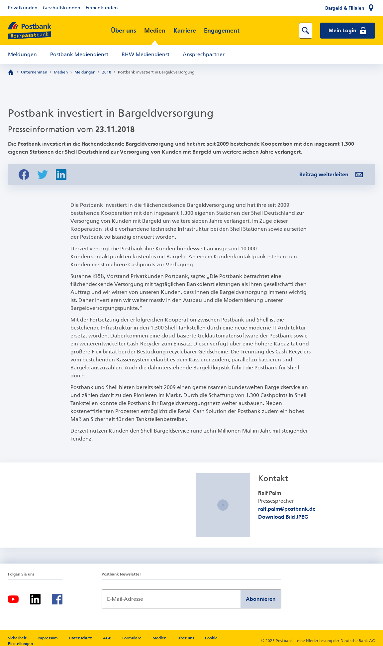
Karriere (184, 30)
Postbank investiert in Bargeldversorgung (156, 72)
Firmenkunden (102, 8)
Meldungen (22, 54)
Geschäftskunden (61, 8)
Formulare (132, 638)
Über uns (123, 30)
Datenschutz (81, 638)
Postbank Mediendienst (79, 54)
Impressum (48, 638)
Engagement (221, 30)
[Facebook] (57, 599)
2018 (106, 72)
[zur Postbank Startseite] (29, 31)
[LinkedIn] (35, 599)
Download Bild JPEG (283, 517)
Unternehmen (34, 72)
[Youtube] (13, 599)
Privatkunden (23, 8)
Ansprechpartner (204, 54)
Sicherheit (18, 638)
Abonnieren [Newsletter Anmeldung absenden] (261, 599)
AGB (107, 638)
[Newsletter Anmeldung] (171, 598)
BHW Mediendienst (145, 54)
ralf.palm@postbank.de (287, 509)
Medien (154, 30)
